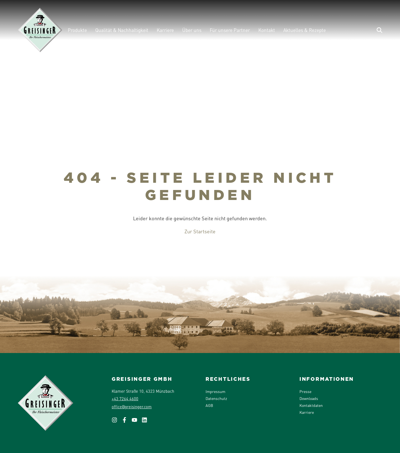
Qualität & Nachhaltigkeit (121, 30)
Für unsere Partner (230, 30)
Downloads (308, 398)
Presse (305, 391)
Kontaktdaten (311, 405)
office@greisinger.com (132, 406)
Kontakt (266, 30)
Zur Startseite (200, 231)
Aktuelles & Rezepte (304, 30)
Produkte (77, 30)
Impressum (215, 391)
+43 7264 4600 (125, 398)
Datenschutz (216, 398)
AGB (209, 405)
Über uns (191, 30)
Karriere (165, 30)
